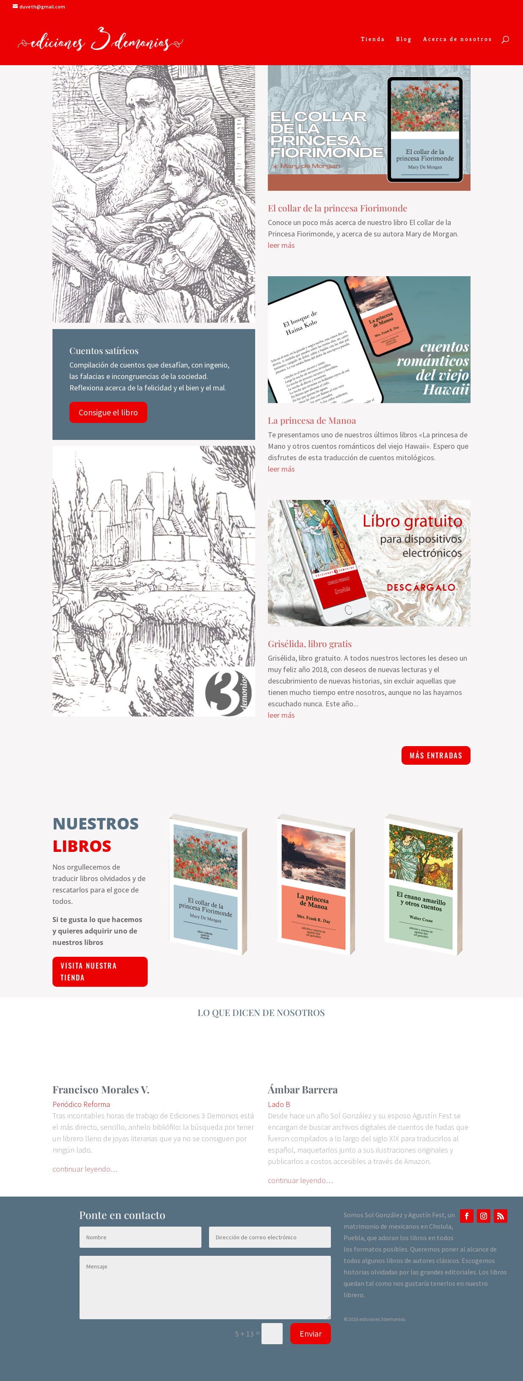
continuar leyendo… (85, 1169)
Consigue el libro (108, 412)
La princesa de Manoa (312, 420)
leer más (281, 245)
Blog (404, 39)
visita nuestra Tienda (89, 971)
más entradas (436, 755)
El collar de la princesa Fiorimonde (337, 208)
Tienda (373, 39)
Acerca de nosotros (458, 39)
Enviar (311, 1333)
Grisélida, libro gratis (310, 643)
